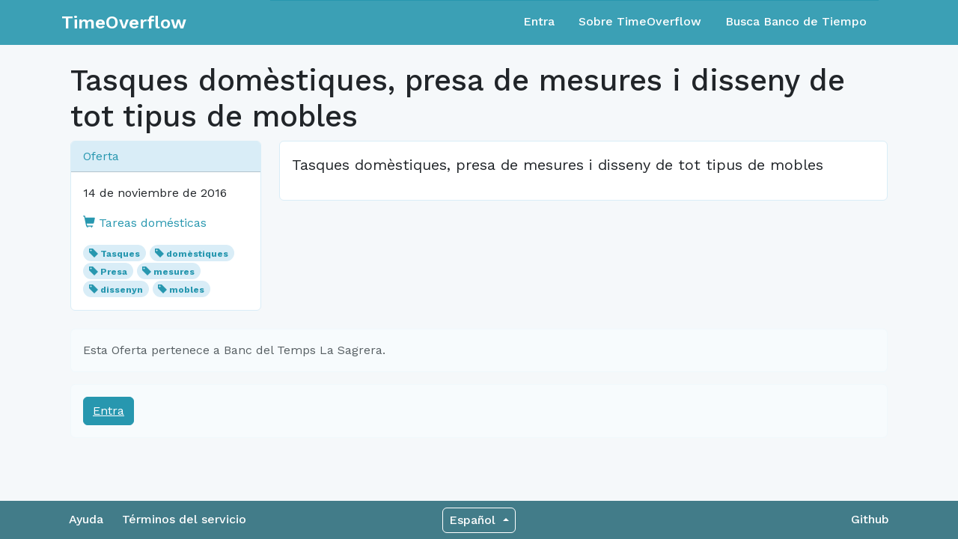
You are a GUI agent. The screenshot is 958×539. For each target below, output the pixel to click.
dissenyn (121, 289)
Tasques (120, 254)
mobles (186, 289)
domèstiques (197, 254)
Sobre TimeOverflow (640, 21)
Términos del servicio (184, 519)
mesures (174, 272)
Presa (113, 272)
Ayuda (86, 519)
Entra (539, 21)
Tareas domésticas (145, 223)
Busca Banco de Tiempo (796, 21)
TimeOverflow (123, 22)
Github (870, 519)
